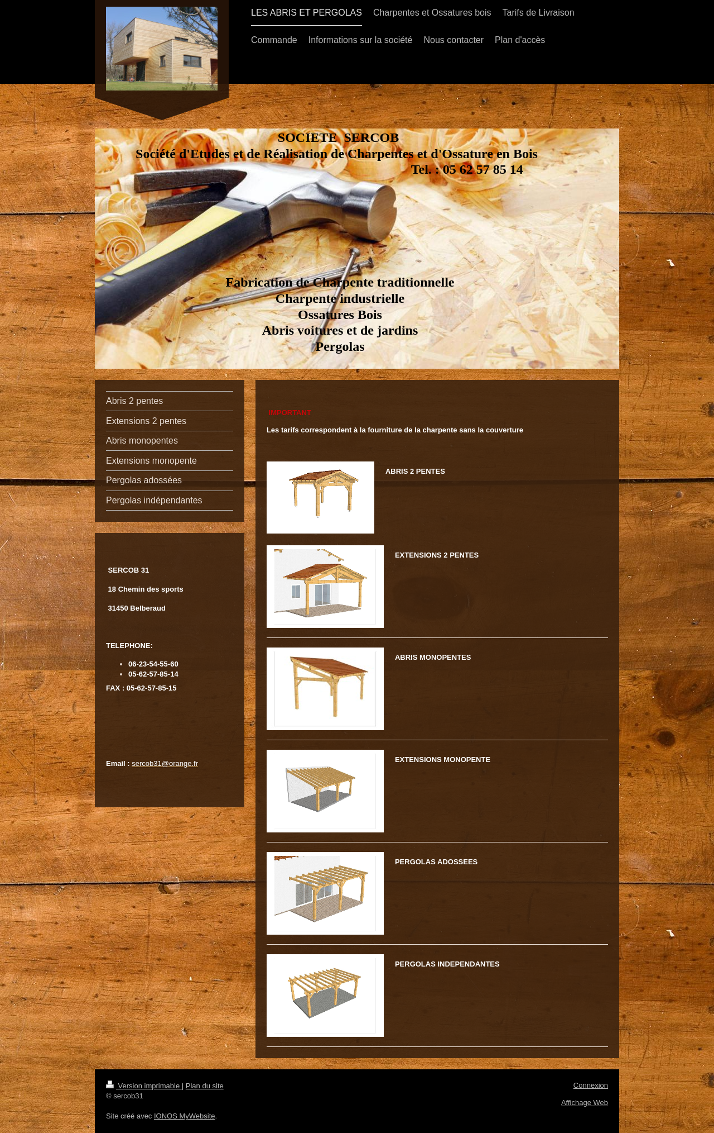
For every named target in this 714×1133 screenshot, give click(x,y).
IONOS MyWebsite (184, 1116)
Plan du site (205, 1086)
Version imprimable (144, 1086)
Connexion (590, 1085)
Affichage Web (584, 1102)
